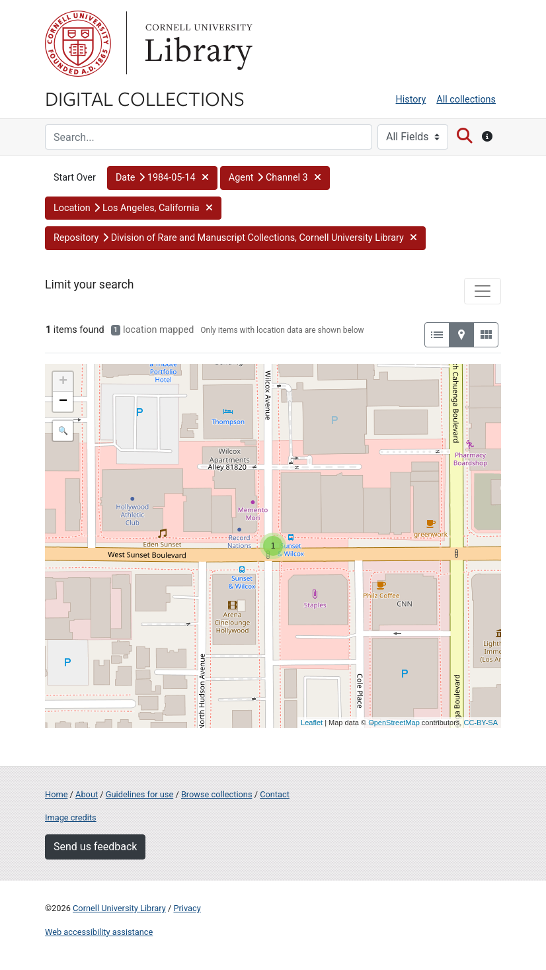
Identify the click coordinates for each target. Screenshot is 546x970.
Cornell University (78, 44)
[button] (162, 178)
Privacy (186, 908)
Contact (275, 794)
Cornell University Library (119, 908)
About (86, 794)
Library (197, 44)
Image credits (71, 817)
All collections (466, 99)
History (411, 99)
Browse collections (217, 794)
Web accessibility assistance (99, 932)
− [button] (63, 402)
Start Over (75, 177)
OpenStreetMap (394, 723)
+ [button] (63, 382)
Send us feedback (95, 846)
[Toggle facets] (482, 291)
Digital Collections (145, 98)
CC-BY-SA (480, 723)
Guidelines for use (139, 794)
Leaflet (312, 723)
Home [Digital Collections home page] (56, 794)
